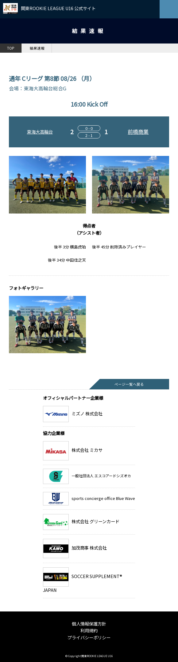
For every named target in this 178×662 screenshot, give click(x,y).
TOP (10, 48)
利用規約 (89, 630)
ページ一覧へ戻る (129, 384)
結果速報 (37, 48)
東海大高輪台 (40, 131)
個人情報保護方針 (89, 623)
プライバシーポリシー (89, 637)
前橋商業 (138, 131)
